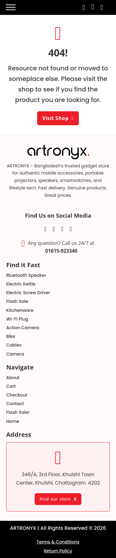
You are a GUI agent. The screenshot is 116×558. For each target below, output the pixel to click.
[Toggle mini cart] (101, 7)
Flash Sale (17, 301)
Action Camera (22, 327)
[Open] (10, 7)
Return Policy (58, 551)
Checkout (16, 395)
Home (12, 421)
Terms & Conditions (58, 542)
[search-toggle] (84, 7)
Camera (15, 354)
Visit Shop (57, 118)
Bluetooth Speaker (26, 275)
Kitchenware (19, 310)
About (12, 377)
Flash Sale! (17, 412)
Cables (14, 345)
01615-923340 (61, 250)
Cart (11, 386)
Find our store (58, 499)
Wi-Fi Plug (17, 319)
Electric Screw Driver (28, 292)
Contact (15, 403)
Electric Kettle (21, 284)
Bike (10, 336)
